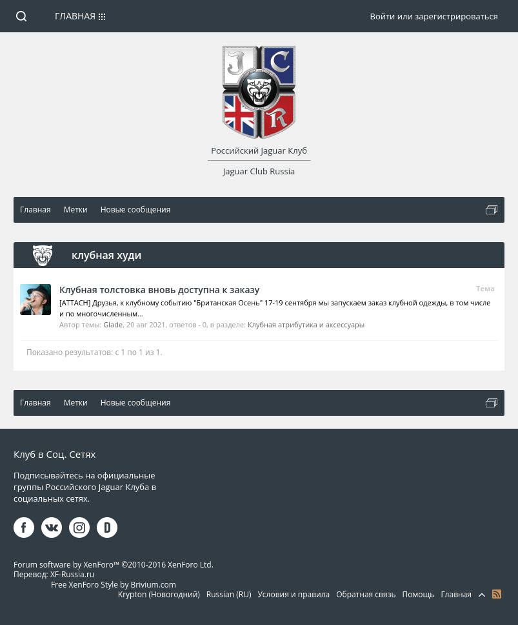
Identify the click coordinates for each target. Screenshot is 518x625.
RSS (496, 594)
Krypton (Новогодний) (159, 594)
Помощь (419, 594)
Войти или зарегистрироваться (433, 16)
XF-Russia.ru (72, 574)
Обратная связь (365, 594)
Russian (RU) (229, 594)
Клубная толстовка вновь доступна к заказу (159, 289)
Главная (75, 16)
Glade (113, 324)
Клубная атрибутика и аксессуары (306, 324)
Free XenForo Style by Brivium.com (113, 584)
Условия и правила (293, 594)
